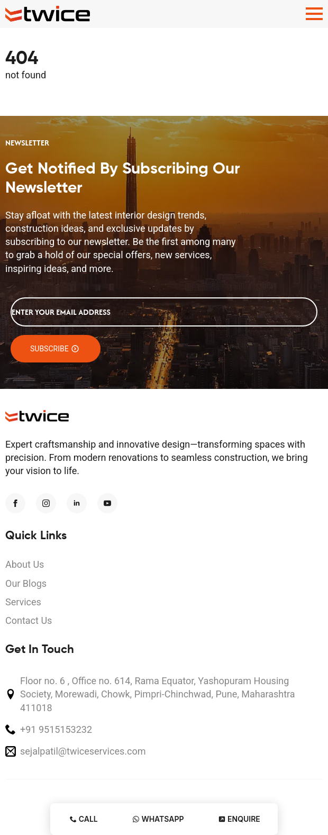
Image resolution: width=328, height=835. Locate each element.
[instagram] (46, 503)
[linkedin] (77, 503)
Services (23, 601)
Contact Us (28, 620)
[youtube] (107, 503)
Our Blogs (26, 583)
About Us (24, 564)
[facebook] (15, 503)
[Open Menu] (314, 13)
